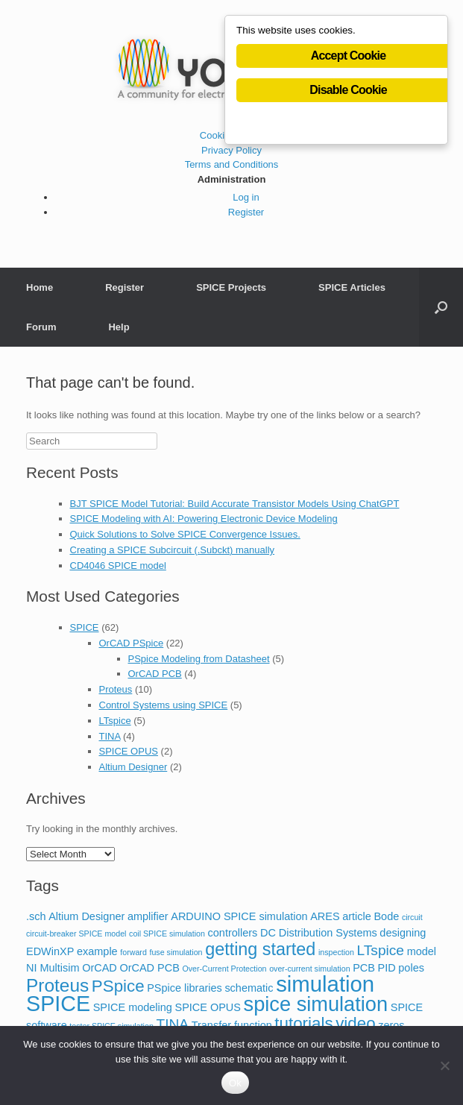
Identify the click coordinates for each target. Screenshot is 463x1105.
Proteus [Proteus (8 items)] (57, 985)
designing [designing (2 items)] (402, 933)
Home (39, 287)
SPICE (84, 627)
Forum (41, 327)
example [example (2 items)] (97, 951)
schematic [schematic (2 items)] (248, 988)
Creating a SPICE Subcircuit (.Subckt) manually (172, 549)
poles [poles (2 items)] (411, 968)
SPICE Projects (231, 287)
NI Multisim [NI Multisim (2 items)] (53, 968)
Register (246, 212)
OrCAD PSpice (131, 643)
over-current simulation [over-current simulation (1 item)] (309, 968)
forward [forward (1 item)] (133, 952)
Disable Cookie (348, 90)
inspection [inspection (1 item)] (336, 952)
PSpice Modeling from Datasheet (199, 658)
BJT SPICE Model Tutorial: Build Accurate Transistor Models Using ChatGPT (235, 503)
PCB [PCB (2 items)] (364, 968)
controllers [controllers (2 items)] (233, 933)
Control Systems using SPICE (163, 705)
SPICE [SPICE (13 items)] (58, 1004)
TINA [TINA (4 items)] (172, 1024)
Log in (246, 197)
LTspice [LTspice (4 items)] (380, 950)
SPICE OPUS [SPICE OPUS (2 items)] (208, 1007)
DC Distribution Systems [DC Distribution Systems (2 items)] (318, 933)
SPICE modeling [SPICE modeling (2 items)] (132, 1007)
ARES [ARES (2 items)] (324, 916)
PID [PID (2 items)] (387, 968)
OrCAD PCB (155, 673)
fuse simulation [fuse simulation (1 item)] (175, 952)
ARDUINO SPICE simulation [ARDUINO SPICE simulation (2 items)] (239, 916)
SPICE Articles (351, 287)
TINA (110, 736)
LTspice (115, 720)
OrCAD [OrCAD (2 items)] (99, 968)
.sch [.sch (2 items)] (36, 916)
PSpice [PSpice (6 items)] (118, 986)
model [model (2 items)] (421, 951)
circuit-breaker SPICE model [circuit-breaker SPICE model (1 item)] (76, 933)
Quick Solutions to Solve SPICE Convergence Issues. (185, 534)
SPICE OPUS (128, 751)
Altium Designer (133, 766)
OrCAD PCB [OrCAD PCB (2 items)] (149, 968)
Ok (235, 1083)
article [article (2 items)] (356, 916)
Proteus (116, 689)
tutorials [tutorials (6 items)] (303, 1023)
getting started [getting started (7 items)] (260, 949)
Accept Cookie (348, 55)
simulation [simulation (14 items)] (325, 984)
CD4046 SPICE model (118, 565)
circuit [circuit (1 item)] (412, 917)
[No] (444, 1065)
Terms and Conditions (232, 164)
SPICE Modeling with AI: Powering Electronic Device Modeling (204, 518)
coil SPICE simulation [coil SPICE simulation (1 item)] (167, 933)
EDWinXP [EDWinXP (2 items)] (50, 951)
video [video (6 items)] (355, 1023)
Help (118, 327)
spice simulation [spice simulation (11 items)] (316, 1004)
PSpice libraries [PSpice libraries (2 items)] (184, 988)
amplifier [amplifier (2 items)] (147, 916)
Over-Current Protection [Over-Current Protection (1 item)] (224, 968)
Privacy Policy (231, 150)
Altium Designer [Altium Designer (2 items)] (86, 916)
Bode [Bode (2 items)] (386, 916)
